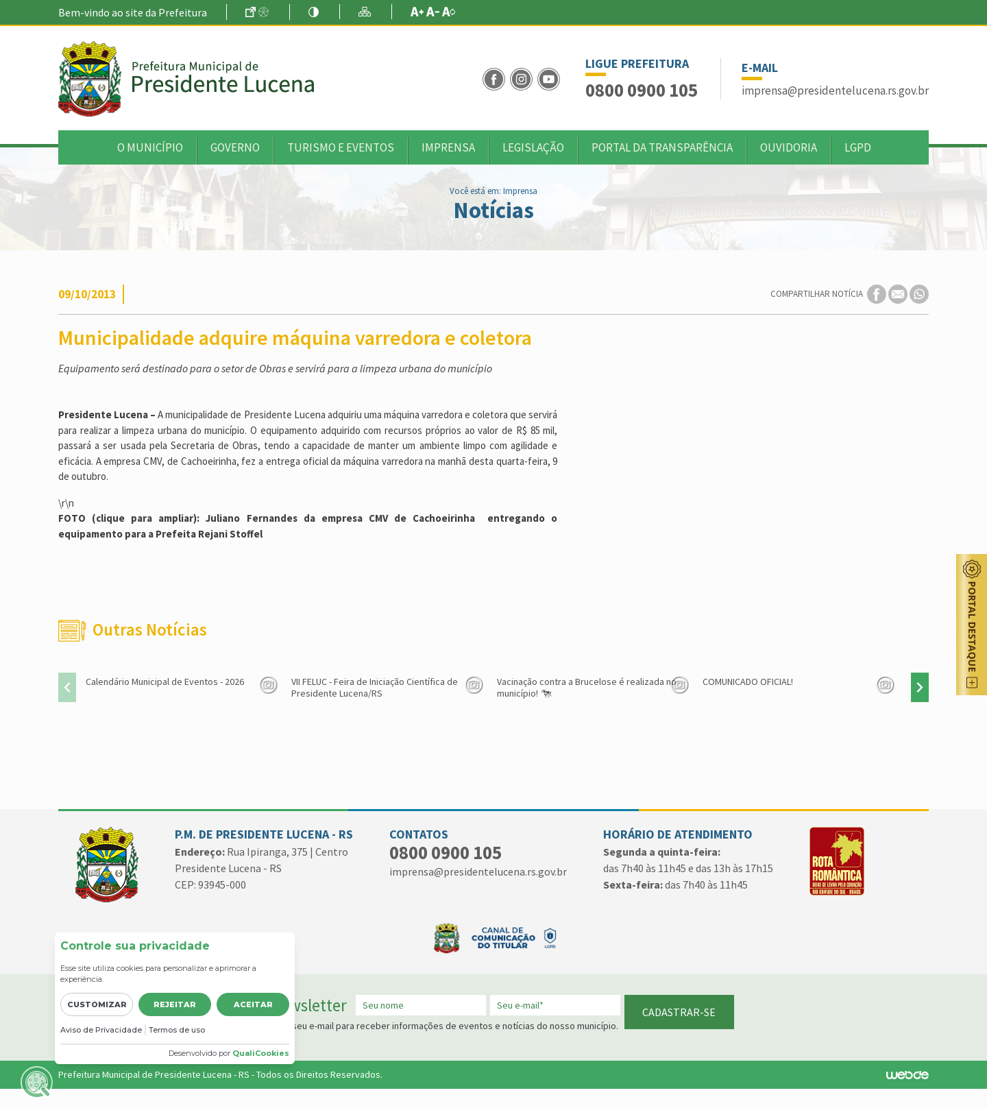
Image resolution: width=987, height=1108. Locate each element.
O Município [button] (150, 147)
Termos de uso (177, 1030)
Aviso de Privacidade (101, 1030)
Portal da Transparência (662, 147)
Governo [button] (235, 147)
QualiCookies (260, 1053)
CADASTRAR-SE (679, 1012)
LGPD (857, 147)
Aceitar (253, 1004)
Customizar (97, 1004)
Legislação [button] (533, 147)
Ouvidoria (788, 147)
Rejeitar (175, 1004)
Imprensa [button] (448, 147)
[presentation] (67, 687)
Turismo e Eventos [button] (340, 147)
